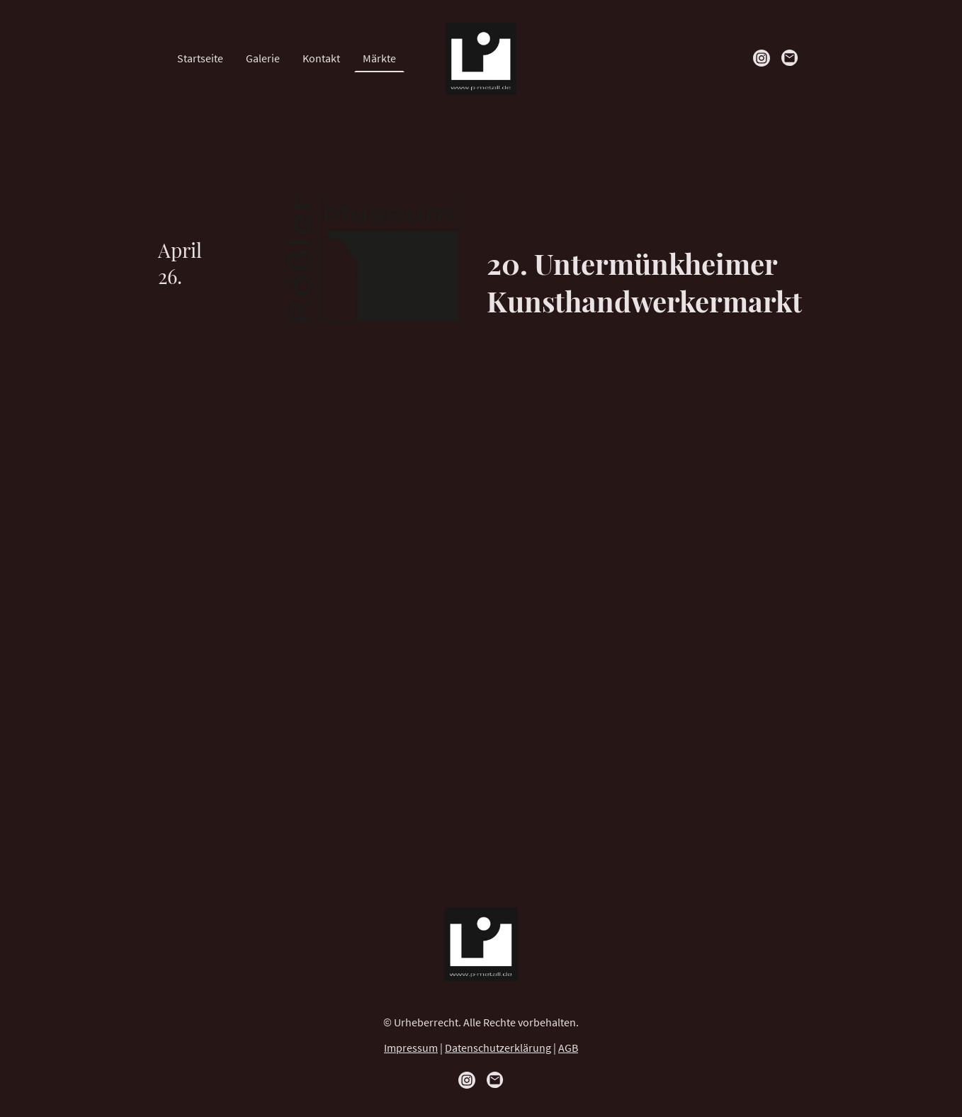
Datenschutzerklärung (498, 1048)
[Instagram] (761, 58)
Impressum (411, 1048)
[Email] (789, 58)
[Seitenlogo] (481, 58)
